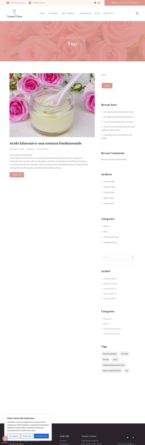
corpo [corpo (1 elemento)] (115, 359)
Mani (105, 231)
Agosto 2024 (109, 198)
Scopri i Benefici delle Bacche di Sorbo (119, 122)
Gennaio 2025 (109, 181)
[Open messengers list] (5, 438)
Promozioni (85, 13)
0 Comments (43, 149)
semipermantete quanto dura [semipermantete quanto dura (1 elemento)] (114, 365)
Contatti (108, 13)
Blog (97, 13)
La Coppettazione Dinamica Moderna (118, 117)
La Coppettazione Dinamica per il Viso (118, 112)
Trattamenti (68, 13)
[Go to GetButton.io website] (5, 442)
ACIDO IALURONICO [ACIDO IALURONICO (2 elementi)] (110, 354)
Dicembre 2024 (110, 187)
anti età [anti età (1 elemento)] (105, 359)
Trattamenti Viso (110, 242)
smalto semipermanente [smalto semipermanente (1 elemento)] (112, 371)
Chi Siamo (53, 13)
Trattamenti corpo (111, 237)
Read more (16, 175)
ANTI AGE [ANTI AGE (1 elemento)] (124, 354)
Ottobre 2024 (109, 192)
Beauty (31, 149)
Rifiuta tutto (27, 436)
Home (42, 13)
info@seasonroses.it (17, 3)
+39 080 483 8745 (38, 3)
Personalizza (13, 436)
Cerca (103, 75)
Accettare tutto (41, 436)
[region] (28, 428)
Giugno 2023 (109, 203)
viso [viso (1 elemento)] (126, 371)
